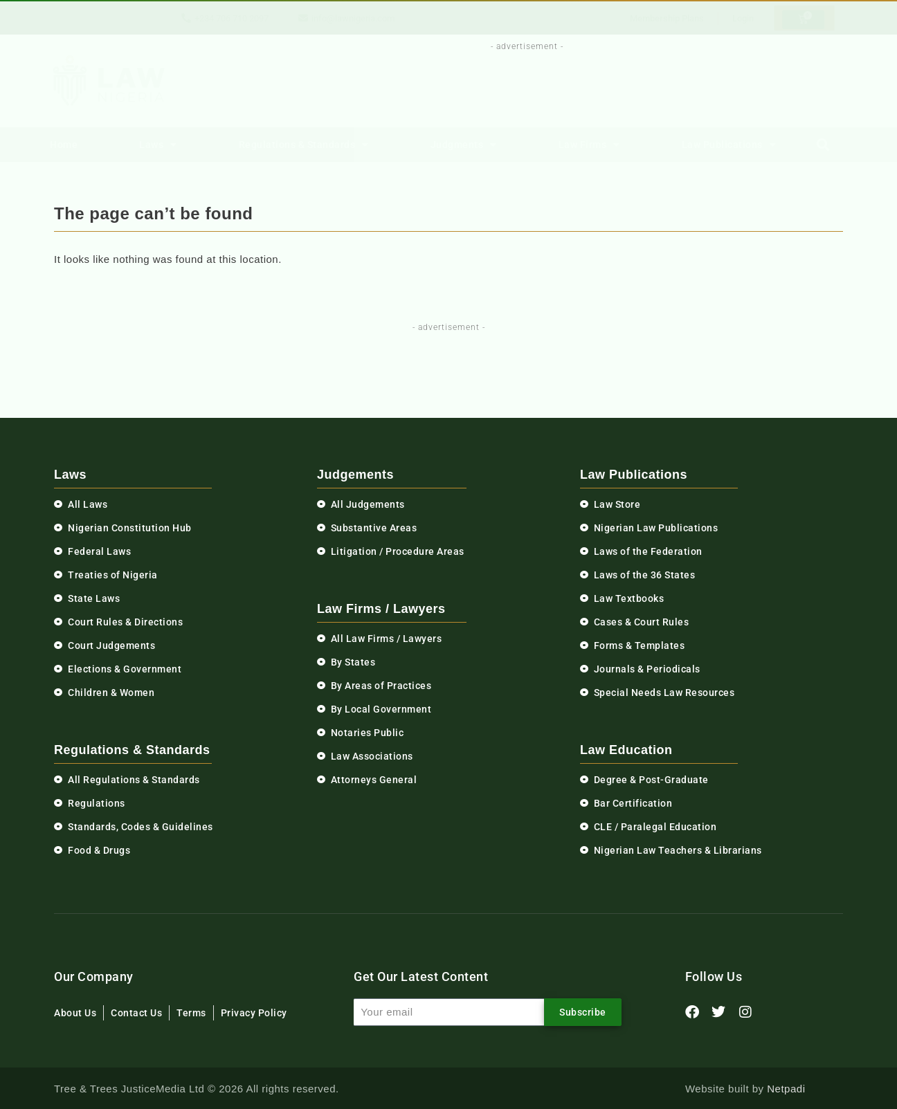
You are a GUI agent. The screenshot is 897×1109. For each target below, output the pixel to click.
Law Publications (729, 144)
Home (64, 144)
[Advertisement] (519, 85)
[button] (823, 145)
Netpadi (786, 1088)
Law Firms (589, 144)
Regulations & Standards (304, 144)
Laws (158, 144)
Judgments (464, 144)
